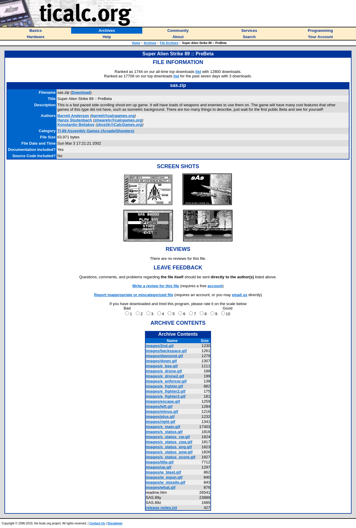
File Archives (169, 43)
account (214, 286)
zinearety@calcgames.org (118, 120)
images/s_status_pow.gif (169, 452)
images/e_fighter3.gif (165, 396)
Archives (150, 43)
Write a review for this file (155, 286)
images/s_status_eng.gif (169, 447)
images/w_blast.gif (163, 472)
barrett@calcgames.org (113, 115)
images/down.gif (161, 361)
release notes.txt (161, 507)
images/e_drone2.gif (165, 376)
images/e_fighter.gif (164, 386)
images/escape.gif (163, 401)
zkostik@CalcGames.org (119, 124)
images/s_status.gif (164, 431)
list (198, 71)
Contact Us (97, 523)
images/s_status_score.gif (171, 457)
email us (239, 295)
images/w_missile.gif (165, 482)
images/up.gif (158, 467)
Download (81, 92)
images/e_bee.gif (162, 366)
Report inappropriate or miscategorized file (133, 295)
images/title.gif (160, 462)
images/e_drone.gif (164, 371)
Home (136, 43)
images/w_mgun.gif (164, 477)
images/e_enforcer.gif (166, 381)
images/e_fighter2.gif (165, 391)
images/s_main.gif (163, 426)
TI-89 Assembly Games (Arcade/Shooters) (95, 131)
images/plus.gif (160, 416)
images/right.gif (160, 421)
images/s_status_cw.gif (168, 437)
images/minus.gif (162, 411)
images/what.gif (161, 487)
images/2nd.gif (160, 345)
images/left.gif (159, 406)
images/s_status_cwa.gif (169, 442)
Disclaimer (115, 523)
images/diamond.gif (164, 356)
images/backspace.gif (166, 351)
